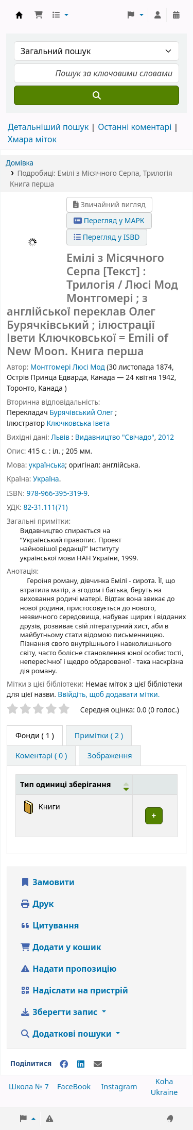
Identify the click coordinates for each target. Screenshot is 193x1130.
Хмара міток (32, 139)
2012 (166, 437)
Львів (60, 437)
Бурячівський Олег (81, 412)
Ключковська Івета (78, 423)
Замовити (47, 882)
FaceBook (74, 1086)
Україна (46, 479)
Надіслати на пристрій (74, 990)
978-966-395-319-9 (56, 493)
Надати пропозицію (68, 968)
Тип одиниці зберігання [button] (65, 784)
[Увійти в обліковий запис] (157, 15)
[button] (38, 15)
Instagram (119, 1086)
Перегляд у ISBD (107, 237)
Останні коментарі (134, 126)
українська (47, 465)
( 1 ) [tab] (34, 735)
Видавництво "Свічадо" (114, 437)
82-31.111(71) (45, 507)
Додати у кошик (60, 947)
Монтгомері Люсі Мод (67, 367)
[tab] (99, 735)
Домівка (19, 163)
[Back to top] (162, 1098)
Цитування (49, 925)
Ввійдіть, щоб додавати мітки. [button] (109, 694)
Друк (37, 903)
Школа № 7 (29, 1086)
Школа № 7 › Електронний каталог (19, 15)
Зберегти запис (60, 1012)
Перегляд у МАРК (109, 220)
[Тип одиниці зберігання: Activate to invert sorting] (74, 784)
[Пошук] (96, 95)
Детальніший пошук (48, 126)
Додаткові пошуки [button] (67, 1033)
